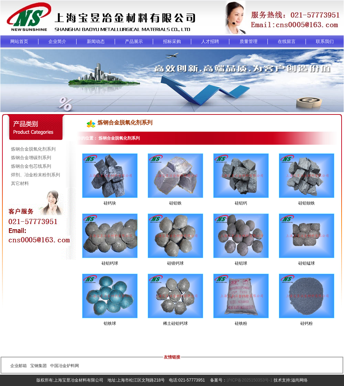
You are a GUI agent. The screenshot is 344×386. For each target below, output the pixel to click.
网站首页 (19, 41)
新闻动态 (96, 41)
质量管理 (248, 41)
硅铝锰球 (306, 263)
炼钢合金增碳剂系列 (31, 157)
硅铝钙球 (110, 263)
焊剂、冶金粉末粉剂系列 (35, 174)
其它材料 (20, 183)
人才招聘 (210, 41)
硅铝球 (241, 263)
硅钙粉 (306, 323)
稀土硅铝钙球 (175, 323)
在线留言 (287, 41)
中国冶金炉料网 (64, 365)
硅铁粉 (241, 323)
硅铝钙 (241, 203)
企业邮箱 (18, 365)
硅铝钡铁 (306, 203)
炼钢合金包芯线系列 (31, 166)
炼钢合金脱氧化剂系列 (33, 149)
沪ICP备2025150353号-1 (249, 380)
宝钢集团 (38, 365)
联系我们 (325, 41)
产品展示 (134, 41)
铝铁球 (110, 323)
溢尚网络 (299, 380)
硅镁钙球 (175, 263)
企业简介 (57, 41)
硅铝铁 (175, 203)
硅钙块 (110, 203)
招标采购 (172, 41)
